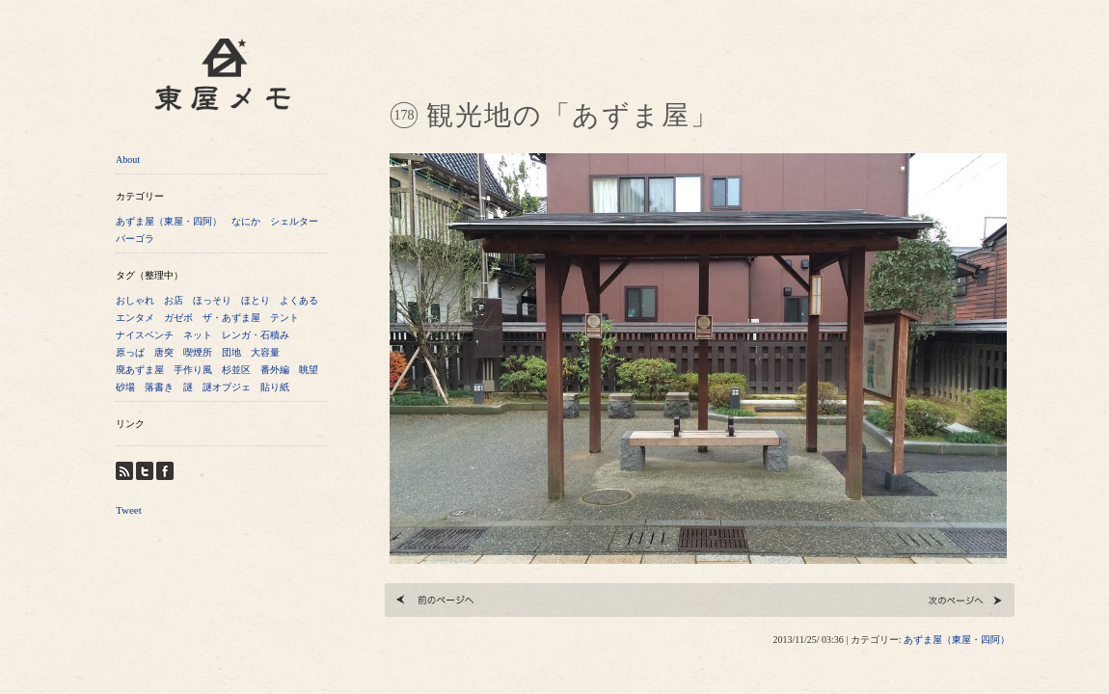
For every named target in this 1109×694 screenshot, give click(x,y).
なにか (245, 221)
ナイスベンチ (145, 335)
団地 (231, 352)
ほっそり (212, 300)
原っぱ (130, 352)
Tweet (129, 510)
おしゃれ (135, 300)
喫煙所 (197, 352)
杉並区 (236, 369)
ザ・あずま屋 (231, 317)
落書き (159, 387)
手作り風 (193, 369)
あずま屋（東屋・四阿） (169, 221)
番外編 (274, 369)
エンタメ (135, 317)
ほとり (255, 300)
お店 (173, 300)
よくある (299, 300)
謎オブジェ (227, 387)
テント (284, 317)
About (128, 159)
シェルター (294, 221)
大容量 (265, 352)
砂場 (125, 387)
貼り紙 (274, 387)
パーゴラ (135, 238)
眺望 (308, 369)
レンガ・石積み (255, 335)
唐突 (164, 352)
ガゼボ (178, 317)
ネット (197, 335)
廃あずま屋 (140, 369)
